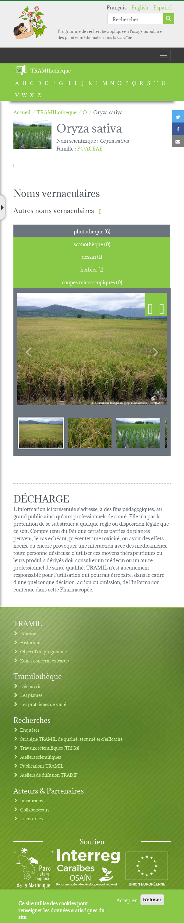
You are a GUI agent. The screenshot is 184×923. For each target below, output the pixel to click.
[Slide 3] (138, 432)
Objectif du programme (43, 651)
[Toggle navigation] (163, 55)
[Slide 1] (41, 432)
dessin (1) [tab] (92, 256)
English (139, 7)
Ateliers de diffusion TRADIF (49, 774)
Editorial (28, 633)
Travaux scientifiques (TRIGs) (49, 747)
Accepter (126, 900)
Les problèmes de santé (43, 704)
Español (162, 7)
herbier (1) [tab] (91, 269)
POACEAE (90, 148)
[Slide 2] (89, 432)
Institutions (31, 800)
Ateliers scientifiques (40, 756)
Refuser (152, 899)
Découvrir (30, 686)
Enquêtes (29, 729)
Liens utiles (31, 818)
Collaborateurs (34, 809)
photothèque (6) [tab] (92, 231)
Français (116, 7)
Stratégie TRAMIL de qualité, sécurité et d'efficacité (71, 738)
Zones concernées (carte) (44, 660)
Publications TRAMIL (42, 765)
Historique (30, 642)
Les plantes (31, 694)
